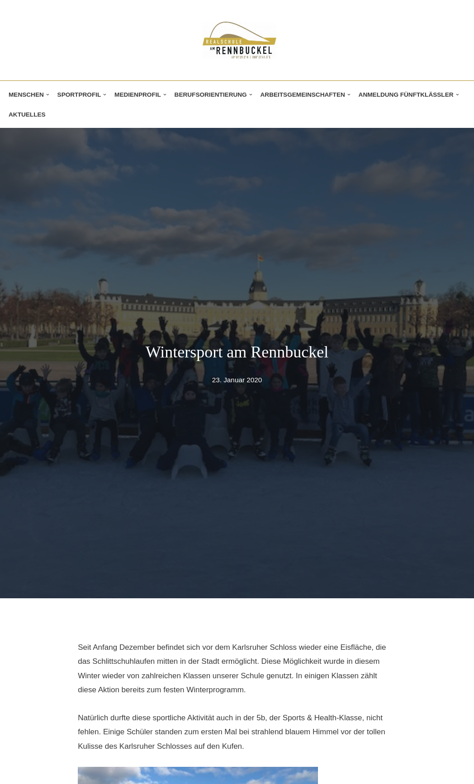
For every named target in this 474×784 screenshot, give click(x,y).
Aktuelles (27, 114)
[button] (47, 94)
